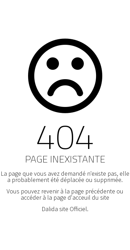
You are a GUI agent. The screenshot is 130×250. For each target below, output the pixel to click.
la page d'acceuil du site (78, 197)
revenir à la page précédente (78, 191)
